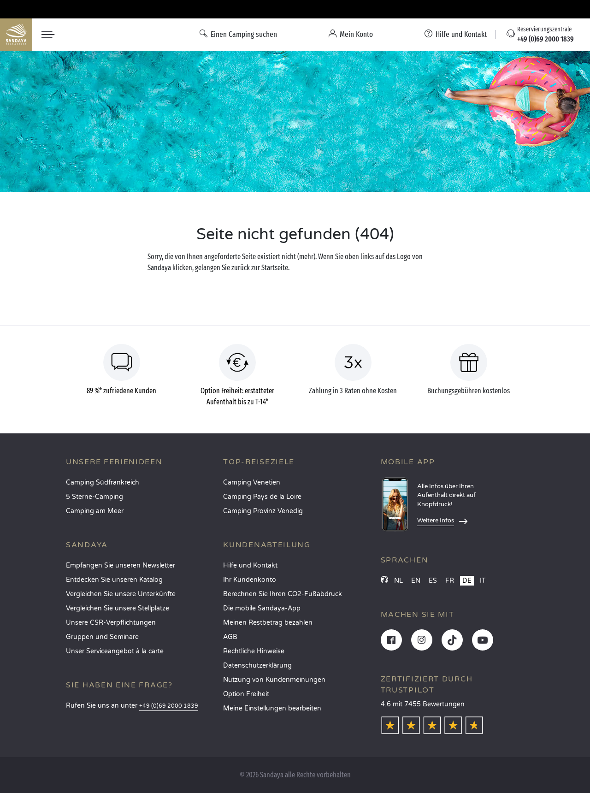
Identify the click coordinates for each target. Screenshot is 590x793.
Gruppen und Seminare (102, 637)
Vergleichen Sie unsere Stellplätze (117, 608)
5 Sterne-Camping (94, 497)
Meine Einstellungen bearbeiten (272, 708)
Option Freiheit (246, 694)
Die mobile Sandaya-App (262, 608)
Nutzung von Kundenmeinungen (274, 680)
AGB (230, 637)
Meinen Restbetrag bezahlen (268, 623)
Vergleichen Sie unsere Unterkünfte (121, 594)
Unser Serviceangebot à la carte (115, 651)
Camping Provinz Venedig (263, 511)
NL (398, 581)
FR (449, 581)
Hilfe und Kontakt (250, 565)
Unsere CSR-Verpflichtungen (111, 623)
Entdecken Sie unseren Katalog (114, 580)
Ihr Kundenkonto (249, 580)
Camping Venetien (251, 482)
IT (483, 581)
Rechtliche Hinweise (253, 651)
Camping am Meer (95, 511)
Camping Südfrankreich (102, 482)
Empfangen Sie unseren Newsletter (120, 565)
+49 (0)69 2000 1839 (168, 706)
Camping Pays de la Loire (262, 497)
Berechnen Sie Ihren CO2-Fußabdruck (282, 594)
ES (433, 581)
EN (415, 581)
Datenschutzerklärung (257, 665)
